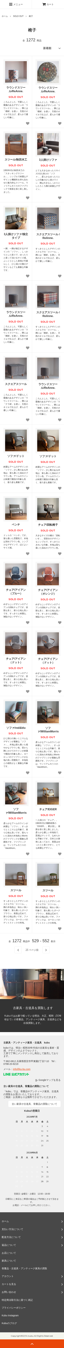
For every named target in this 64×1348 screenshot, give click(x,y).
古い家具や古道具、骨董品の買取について (34, 1104)
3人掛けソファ (48, 159)
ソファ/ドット (15, 456)
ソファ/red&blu (16, 727)
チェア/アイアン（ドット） (16, 660)
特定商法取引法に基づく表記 (17, 1300)
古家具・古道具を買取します (33, 1008)
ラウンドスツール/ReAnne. (16, 89)
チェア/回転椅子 (48, 524)
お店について (9, 1253)
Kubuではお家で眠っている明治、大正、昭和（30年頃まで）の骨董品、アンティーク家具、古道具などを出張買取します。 (33, 1019)
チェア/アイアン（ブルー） (16, 591)
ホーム (5, 16)
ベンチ (16, 524)
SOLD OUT (18, 16)
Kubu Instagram (10, 1315)
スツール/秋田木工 (16, 159)
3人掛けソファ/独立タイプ (16, 236)
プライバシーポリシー (14, 1307)
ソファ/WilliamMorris (48, 730)
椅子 (31, 16)
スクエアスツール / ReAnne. (48, 236)
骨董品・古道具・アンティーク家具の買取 (24, 1268)
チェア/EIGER (48, 809)
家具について (9, 1260)
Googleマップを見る (50, 1080)
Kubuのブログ (9, 1323)
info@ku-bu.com (21, 1069)
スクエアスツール (16, 384)
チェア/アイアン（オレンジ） (48, 592)
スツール (15, 890)
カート (48, 4)
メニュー (16, 4)
